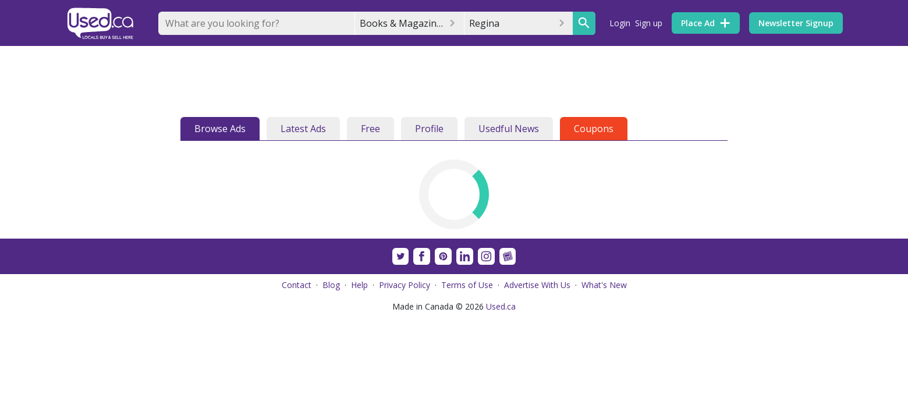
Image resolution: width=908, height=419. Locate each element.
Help (359, 284)
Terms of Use (467, 284)
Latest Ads (303, 128)
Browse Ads (220, 128)
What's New (604, 284)
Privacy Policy (404, 284)
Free (370, 128)
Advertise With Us (537, 284)
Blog (331, 284)
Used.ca (501, 306)
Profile (429, 128)
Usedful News (508, 128)
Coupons (593, 128)
